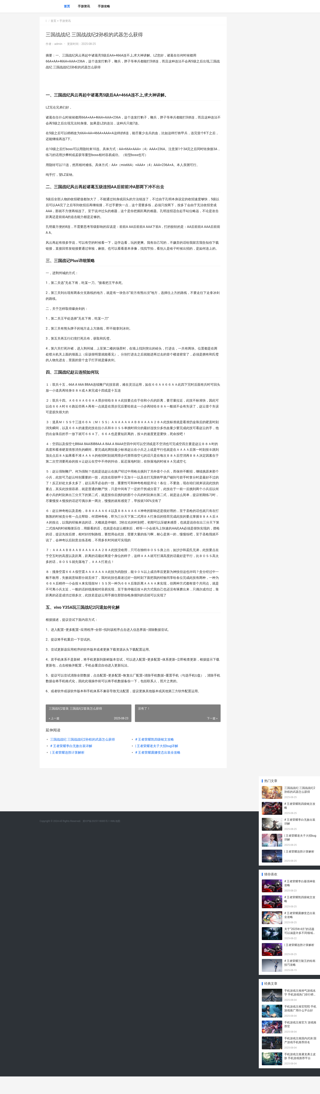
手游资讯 (84, 6)
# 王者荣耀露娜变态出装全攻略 (152, 770)
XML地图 (115, 803)
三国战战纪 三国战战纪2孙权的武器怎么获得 (82, 757)
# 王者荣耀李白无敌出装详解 (71, 763)
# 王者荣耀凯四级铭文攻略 (148, 757)
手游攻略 (104, 6)
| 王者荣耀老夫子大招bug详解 (150, 763)
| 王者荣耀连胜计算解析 (67, 770)
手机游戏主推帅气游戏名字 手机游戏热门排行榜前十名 (300, 1012)
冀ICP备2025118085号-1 (96, 803)
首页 (67, 6)
